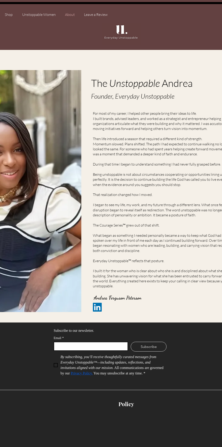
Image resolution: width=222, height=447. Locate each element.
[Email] (89, 346)
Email (59, 338)
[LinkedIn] (97, 307)
